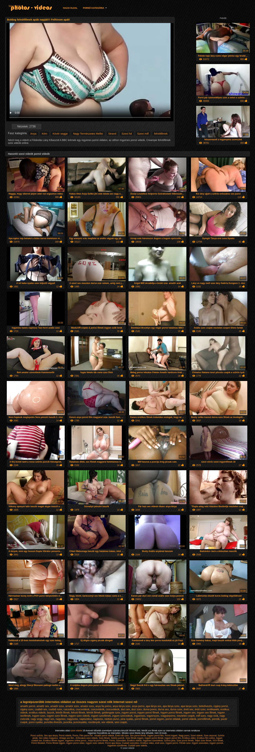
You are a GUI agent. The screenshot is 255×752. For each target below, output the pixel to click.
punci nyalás (36, 722)
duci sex (125, 709)
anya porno (138, 706)
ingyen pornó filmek (148, 712)
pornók (216, 719)
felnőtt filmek (63, 712)
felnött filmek (93, 712)
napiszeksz (85, 719)
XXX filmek (218, 740)
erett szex (159, 743)
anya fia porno (103, 706)
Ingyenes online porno (76, 740)
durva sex (163, 709)
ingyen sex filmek (206, 712)
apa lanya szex (189, 706)
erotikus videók (37, 712)
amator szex (87, 706)
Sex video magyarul (48, 738)
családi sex (41, 709)
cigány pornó (221, 706)
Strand (112, 133)
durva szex (176, 709)
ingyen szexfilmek (101, 715)
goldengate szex (111, 712)
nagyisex (60, 719)
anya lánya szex (121, 706)
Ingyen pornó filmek (154, 738)
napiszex (98, 719)
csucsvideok (82, 709)
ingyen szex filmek (57, 715)
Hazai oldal (70, 8)
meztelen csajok (186, 715)
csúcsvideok (112, 709)
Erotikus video (147, 743)
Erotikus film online (206, 738)
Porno (75, 735)
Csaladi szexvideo (130, 743)
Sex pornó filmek (138, 735)
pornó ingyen (157, 719)
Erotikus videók (134, 740)
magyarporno (168, 715)
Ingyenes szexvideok (153, 740)
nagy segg (36, 719)
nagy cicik (212, 715)
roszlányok (94, 722)
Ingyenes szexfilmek (117, 745)
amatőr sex (43, 706)
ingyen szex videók (79, 715)
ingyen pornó (129, 712)
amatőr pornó (27, 706)
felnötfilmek (161, 133)
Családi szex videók (137, 745)
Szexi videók (15, 6)
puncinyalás (80, 722)
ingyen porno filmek (171, 712)
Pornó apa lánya (113, 743)
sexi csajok (121, 722)
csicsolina (69, 709)
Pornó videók (65, 735)
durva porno (150, 709)
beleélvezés (205, 706)
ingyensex (139, 715)
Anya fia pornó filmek (98, 740)
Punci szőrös (37, 735)
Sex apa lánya (51, 735)
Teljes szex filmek (203, 740)
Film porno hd (86, 735)
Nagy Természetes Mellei (88, 133)
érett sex (188, 709)
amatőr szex (57, 706)
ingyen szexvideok (122, 715)
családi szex (55, 709)
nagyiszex (72, 719)
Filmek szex (184, 743)
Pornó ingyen (171, 735)
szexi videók (76, 730)
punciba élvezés (53, 722)
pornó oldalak (172, 719)
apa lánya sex (153, 706)
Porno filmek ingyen (55, 743)
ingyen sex (189, 712)
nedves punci (111, 719)
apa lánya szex (171, 706)
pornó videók (189, 719)
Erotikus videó (189, 738)
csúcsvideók (97, 709)
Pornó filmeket (38, 743)
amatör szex (72, 706)
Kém (44, 133)
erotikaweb (213, 709)
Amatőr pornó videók (104, 735)
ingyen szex (38, 715)
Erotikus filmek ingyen (53, 740)
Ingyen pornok (216, 743)
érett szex (200, 709)
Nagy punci (184, 735)
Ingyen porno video (75, 743)
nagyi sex (49, 719)
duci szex (136, 709)
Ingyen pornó (171, 743)
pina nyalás (127, 719)
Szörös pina (169, 740)
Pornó (112, 740)
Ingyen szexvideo (200, 743)
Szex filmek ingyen (134, 738)
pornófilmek (204, 719)
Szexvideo (121, 740)
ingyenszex (153, 715)
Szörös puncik (117, 738)
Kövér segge (60, 133)
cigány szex (26, 709)
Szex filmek (104, 738)
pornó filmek (141, 719)
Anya (33, 133)
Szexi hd (127, 133)
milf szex (201, 715)
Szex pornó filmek (185, 740)
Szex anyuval (210, 735)
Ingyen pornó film (155, 735)
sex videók (107, 722)
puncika (67, 722)
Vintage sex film (67, 738)
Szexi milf (143, 133)
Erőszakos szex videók (87, 738)
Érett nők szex (122, 735)
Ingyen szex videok (95, 743)
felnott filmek (78, 712)
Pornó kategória (93, 8)
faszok (50, 712)
